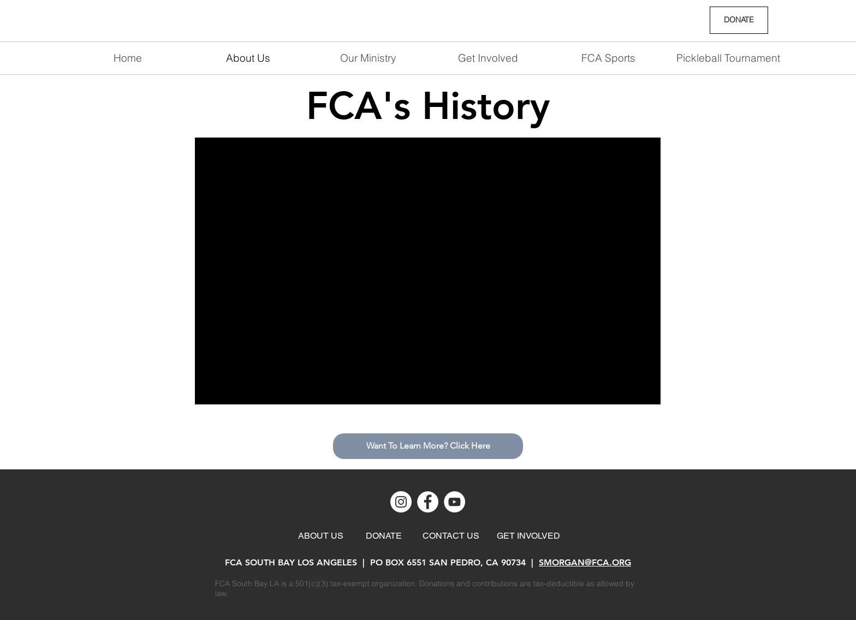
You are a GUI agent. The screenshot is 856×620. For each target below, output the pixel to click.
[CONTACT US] (451, 536)
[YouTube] (454, 501)
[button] (488, 58)
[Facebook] (427, 501)
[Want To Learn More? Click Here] (428, 446)
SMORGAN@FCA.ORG (585, 562)
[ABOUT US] (320, 536)
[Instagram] (401, 501)
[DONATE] (739, 20)
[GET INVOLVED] (528, 536)
